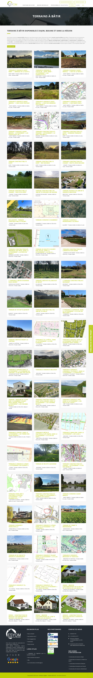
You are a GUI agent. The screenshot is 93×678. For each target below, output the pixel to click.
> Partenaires (30, 641)
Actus (78, 5)
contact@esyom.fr (74, 636)
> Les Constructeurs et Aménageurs (35, 662)
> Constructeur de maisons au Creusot (77, 666)
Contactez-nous (80, 2)
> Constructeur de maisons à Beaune (76, 663)
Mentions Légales (43, 675)
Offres (72, 5)
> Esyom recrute (30, 644)
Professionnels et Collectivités (59, 5)
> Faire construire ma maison (33, 657)
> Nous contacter (30, 633)
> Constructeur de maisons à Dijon (76, 657)
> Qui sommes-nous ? (31, 636)
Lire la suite (11, 46)
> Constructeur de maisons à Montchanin (77, 669)
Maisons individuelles (42, 5)
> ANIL (28, 660)
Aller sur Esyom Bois (66, 2)
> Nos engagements (31, 639)
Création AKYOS (51, 675)
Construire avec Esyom (28, 5)
